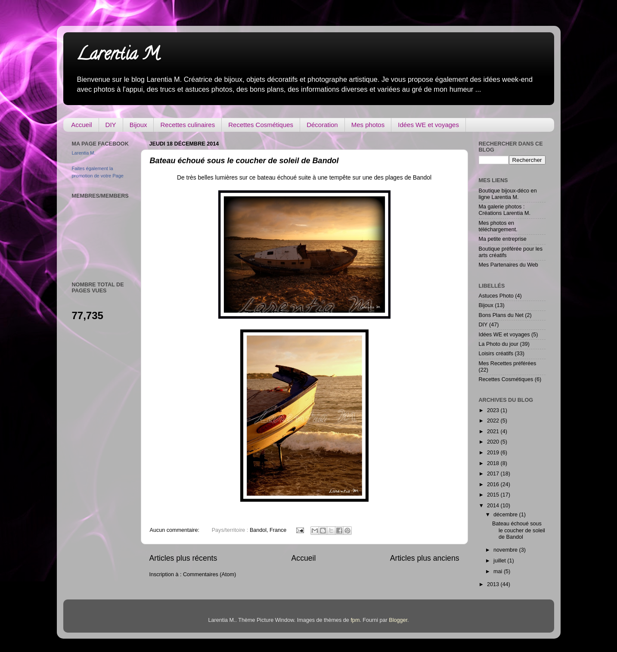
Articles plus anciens (424, 558)
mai (498, 571)
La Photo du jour (498, 344)
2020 (494, 442)
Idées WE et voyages (428, 124)
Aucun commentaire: (175, 530)
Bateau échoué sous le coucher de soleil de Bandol (244, 160)
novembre (506, 550)
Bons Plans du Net (501, 315)
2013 (494, 584)
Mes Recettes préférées (507, 363)
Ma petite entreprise (503, 239)
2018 (494, 463)
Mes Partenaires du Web (508, 265)
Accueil (81, 124)
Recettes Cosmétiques (260, 124)
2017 (494, 474)
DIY (110, 124)
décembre (506, 515)
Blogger (398, 620)
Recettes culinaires (187, 124)
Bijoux (138, 124)
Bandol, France (268, 530)
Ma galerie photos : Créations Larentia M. (504, 210)
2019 (494, 453)
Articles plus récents (183, 558)
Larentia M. (118, 56)
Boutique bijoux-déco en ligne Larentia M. (508, 194)
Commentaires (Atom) (209, 574)
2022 (494, 421)
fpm (355, 620)
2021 (494, 431)
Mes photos (368, 124)
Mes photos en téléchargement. (498, 226)
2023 (494, 410)
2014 (494, 506)
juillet (500, 561)
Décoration (322, 124)
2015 (494, 495)
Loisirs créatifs (496, 354)
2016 (494, 484)
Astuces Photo (496, 296)
